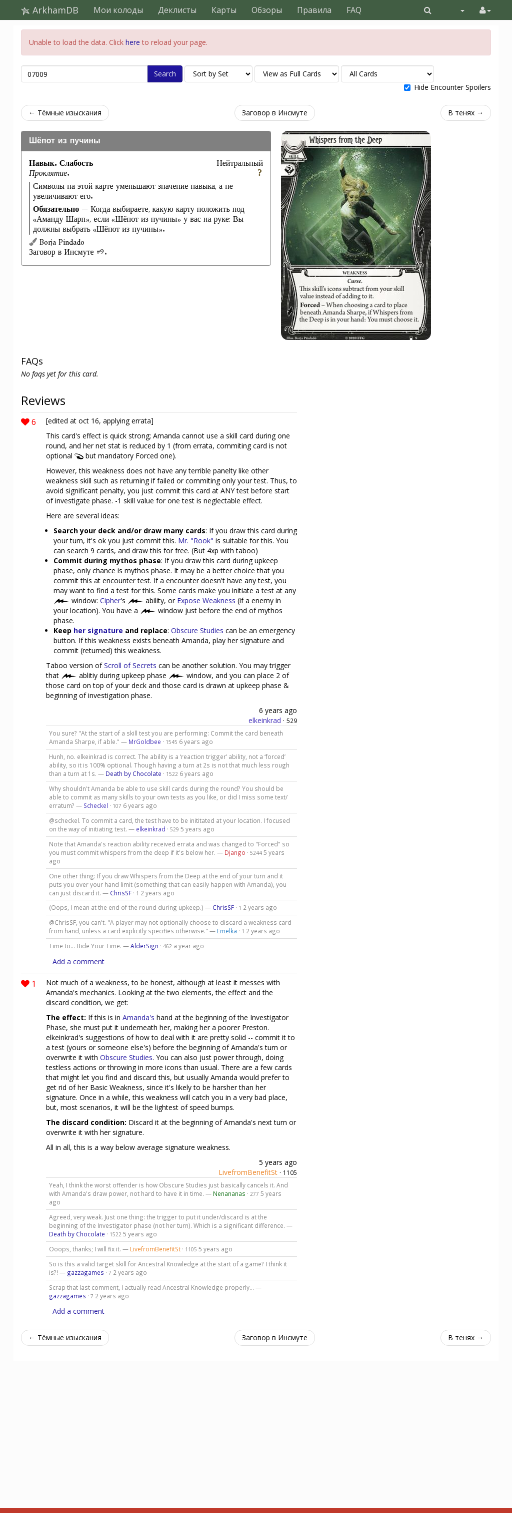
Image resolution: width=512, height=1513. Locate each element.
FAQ (354, 9)
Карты (224, 9)
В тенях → (466, 112)
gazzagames (85, 1272)
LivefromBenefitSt (248, 1172)
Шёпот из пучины (64, 140)
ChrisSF (121, 893)
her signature (98, 630)
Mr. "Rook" (196, 540)
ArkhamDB (49, 10)
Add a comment (78, 961)
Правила (314, 9)
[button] (427, 10)
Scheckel (96, 805)
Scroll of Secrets (130, 665)
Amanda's (138, 1017)
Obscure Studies (197, 630)
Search (165, 73)
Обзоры (267, 9)
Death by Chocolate (134, 773)
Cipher (110, 600)
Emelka (227, 931)
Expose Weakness (206, 600)
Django (235, 852)
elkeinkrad (264, 720)
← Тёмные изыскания (65, 112)
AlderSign (144, 946)
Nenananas (229, 1193)
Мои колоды (118, 9)
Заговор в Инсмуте (275, 112)
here (133, 42)
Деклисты (177, 9)
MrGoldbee (144, 742)
